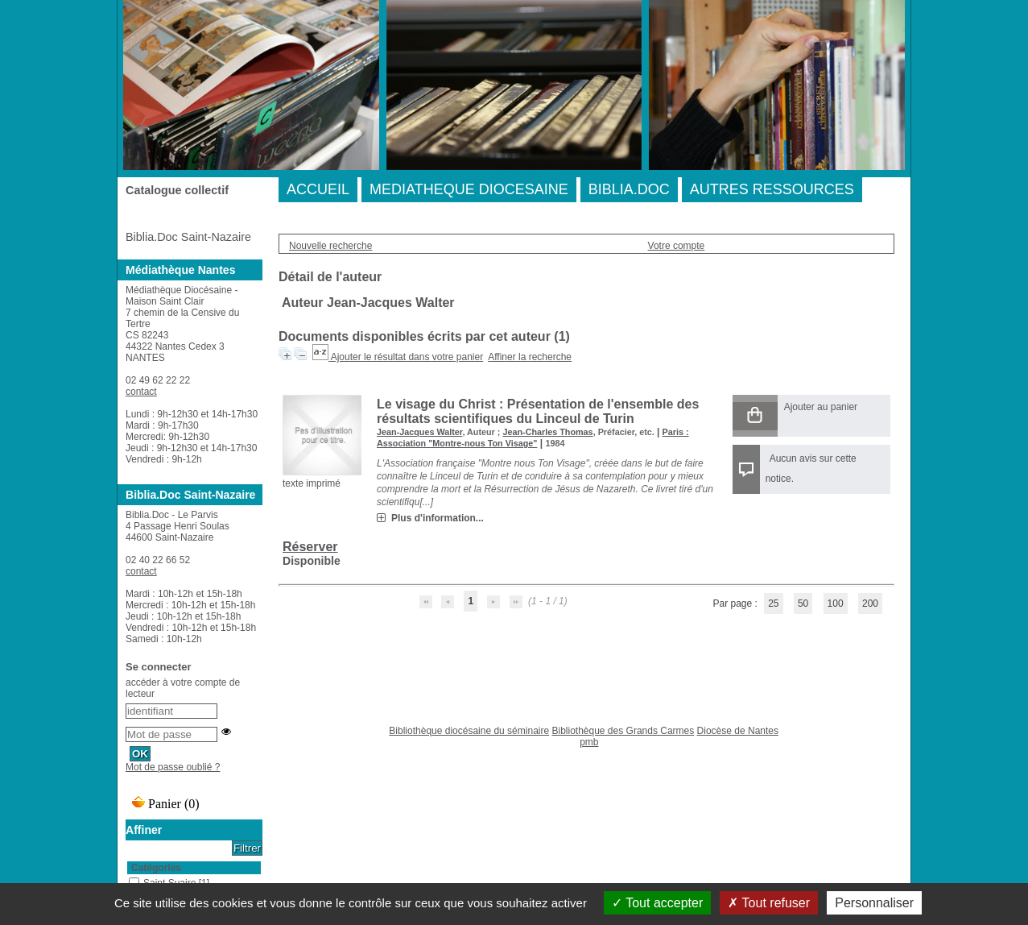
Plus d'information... (437, 518)
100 (836, 603)
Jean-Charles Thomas (547, 432)
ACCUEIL (318, 189)
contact (141, 391)
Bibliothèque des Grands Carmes (622, 730)
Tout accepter (657, 903)
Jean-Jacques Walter (419, 432)
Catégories (156, 867)
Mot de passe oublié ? (173, 767)
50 (803, 603)
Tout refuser (769, 903)
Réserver (310, 547)
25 (773, 603)
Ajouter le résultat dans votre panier (407, 357)
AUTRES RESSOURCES (772, 189)
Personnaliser (874, 903)
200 (870, 603)
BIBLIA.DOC (629, 189)
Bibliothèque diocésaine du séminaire (469, 730)
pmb (589, 742)
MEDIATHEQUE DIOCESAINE (469, 189)
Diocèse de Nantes (737, 730)
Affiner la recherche (530, 357)
